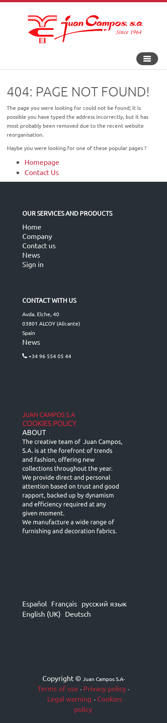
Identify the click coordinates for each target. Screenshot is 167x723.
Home (31, 226)
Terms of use (57, 688)
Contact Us (41, 171)
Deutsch (78, 613)
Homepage (41, 161)
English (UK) (41, 613)
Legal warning (68, 698)
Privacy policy (104, 688)
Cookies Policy (49, 424)
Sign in (33, 263)
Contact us (39, 245)
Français (64, 603)
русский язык (104, 603)
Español (34, 603)
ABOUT (34, 433)
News (31, 254)
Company (37, 235)
